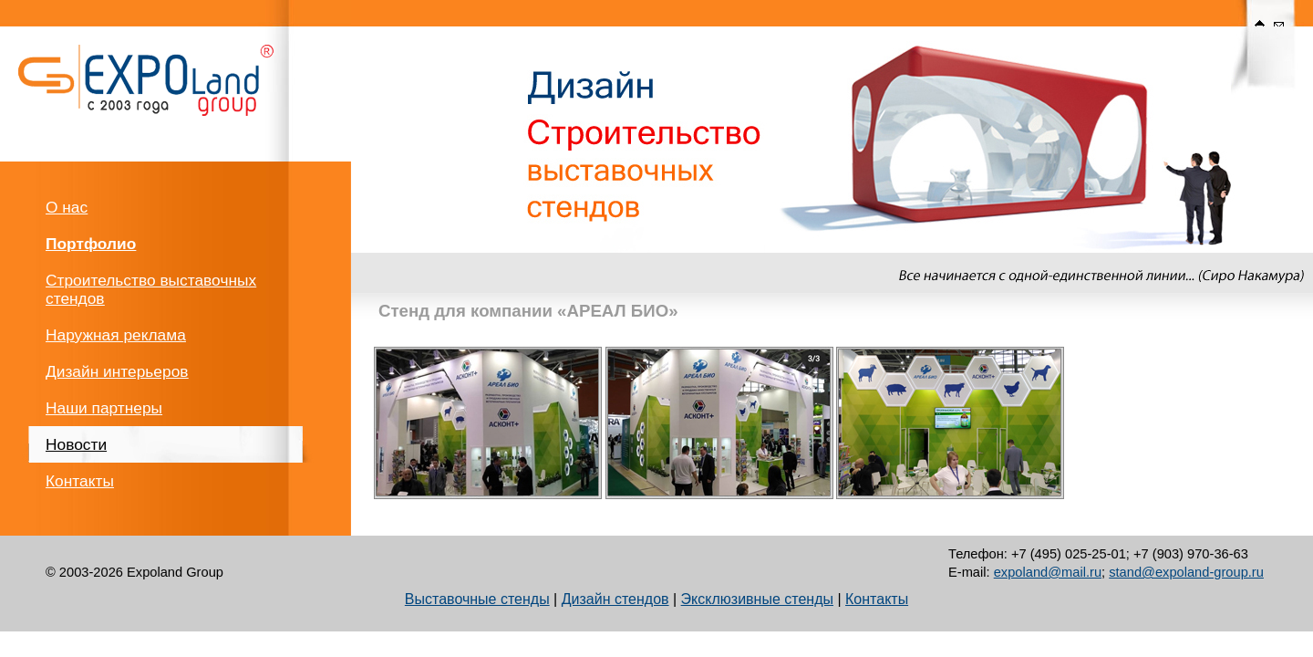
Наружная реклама (116, 335)
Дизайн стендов (615, 599)
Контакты (80, 481)
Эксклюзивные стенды (757, 599)
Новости (76, 444)
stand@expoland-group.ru (1186, 572)
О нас (67, 207)
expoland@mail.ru (1047, 572)
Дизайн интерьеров (117, 371)
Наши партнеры (104, 408)
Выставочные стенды (477, 599)
